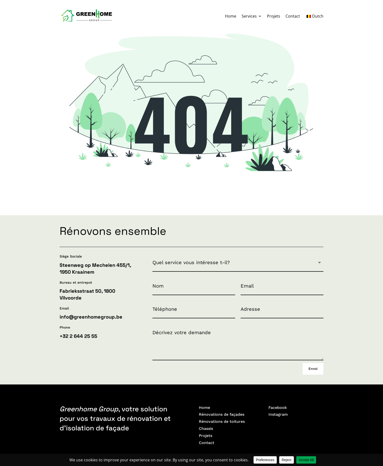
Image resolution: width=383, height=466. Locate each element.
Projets (273, 16)
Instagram (278, 414)
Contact (293, 16)
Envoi (313, 369)
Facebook (277, 407)
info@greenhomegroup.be (91, 317)
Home (230, 16)
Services (249, 16)
